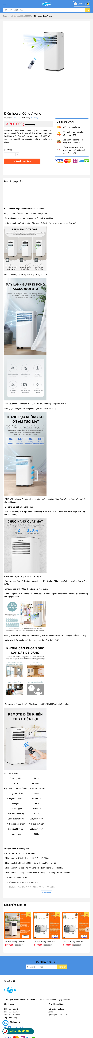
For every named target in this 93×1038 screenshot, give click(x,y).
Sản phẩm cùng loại (15, 904)
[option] (17, 929)
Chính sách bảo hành (12, 1009)
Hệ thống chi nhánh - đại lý (57, 1015)
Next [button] (87, 929)
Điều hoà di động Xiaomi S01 (73, 942)
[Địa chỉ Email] (46, 967)
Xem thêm (46, 893)
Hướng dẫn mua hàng (56, 1009)
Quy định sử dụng (10, 1018)
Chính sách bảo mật (11, 1012)
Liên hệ (50, 1012)
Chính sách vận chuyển (12, 1015)
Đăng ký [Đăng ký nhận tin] (62, 967)
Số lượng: (8, 150)
